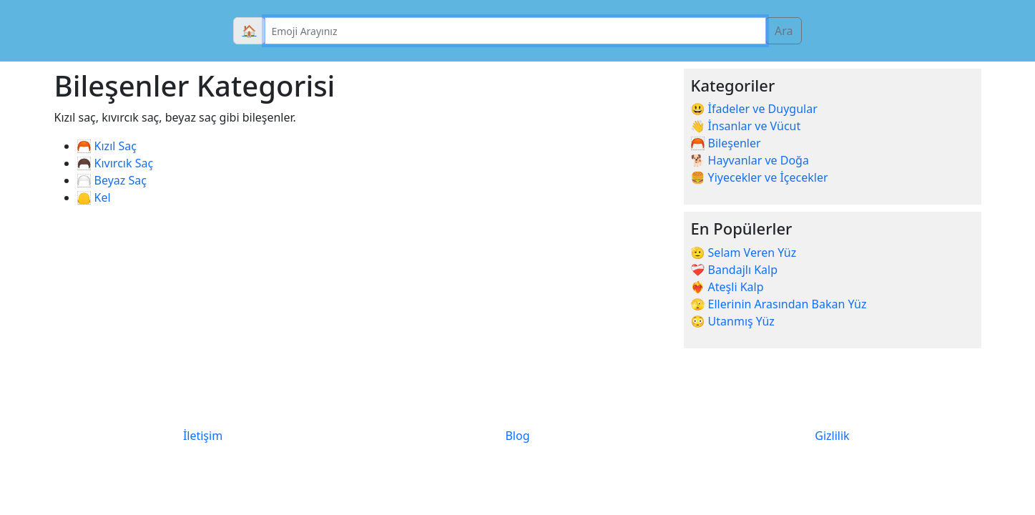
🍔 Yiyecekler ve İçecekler (759, 177)
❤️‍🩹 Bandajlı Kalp (734, 270)
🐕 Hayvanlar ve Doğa (750, 160)
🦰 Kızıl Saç (107, 146)
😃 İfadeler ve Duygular (754, 109)
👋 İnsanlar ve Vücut (746, 126)
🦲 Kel (94, 197)
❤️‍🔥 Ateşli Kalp (727, 287)
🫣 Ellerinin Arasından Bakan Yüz (779, 304)
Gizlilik (832, 435)
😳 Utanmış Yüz (733, 321)
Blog (517, 435)
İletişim (202, 435)
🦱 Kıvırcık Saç (115, 163)
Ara (784, 31)
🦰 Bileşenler (726, 143)
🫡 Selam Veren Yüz (744, 252)
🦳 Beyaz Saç (112, 180)
